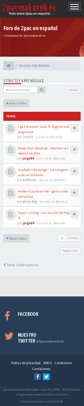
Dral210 (28, 137)
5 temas (73, 90)
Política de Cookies (56, 394)
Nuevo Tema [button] (16, 103)
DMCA (47, 363)
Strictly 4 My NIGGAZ (23, 80)
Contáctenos (41, 369)
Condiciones (63, 363)
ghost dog (30, 201)
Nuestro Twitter (41, 338)
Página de (70, 250)
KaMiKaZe (30, 180)
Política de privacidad (25, 363)
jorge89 (28, 158)
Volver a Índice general (20, 265)
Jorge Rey (46, 389)
